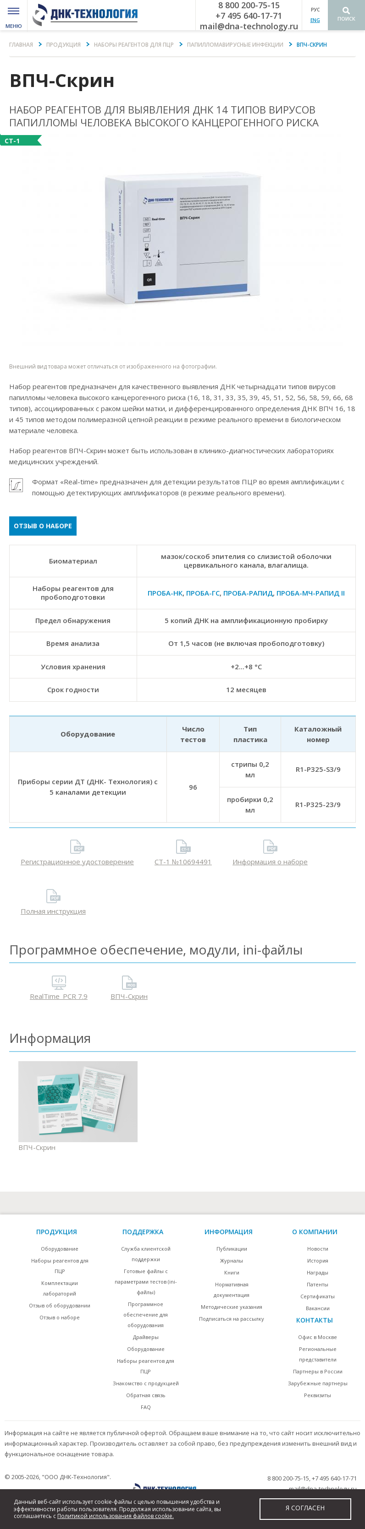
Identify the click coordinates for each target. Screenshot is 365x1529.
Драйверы (146, 1337)
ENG (315, 20)
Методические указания (231, 1306)
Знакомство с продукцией (146, 1383)
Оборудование (59, 1248)
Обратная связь (146, 1395)
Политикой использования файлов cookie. (115, 1516)
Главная (21, 45)
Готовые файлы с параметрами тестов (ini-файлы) (146, 1282)
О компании (314, 1231)
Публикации (231, 1248)
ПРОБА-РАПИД (248, 592)
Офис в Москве (317, 1337)
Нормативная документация (231, 1289)
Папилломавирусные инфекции (235, 45)
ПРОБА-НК (165, 592)
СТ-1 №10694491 (183, 861)
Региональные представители (318, 1354)
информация (229, 1231)
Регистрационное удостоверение (77, 861)
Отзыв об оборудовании (59, 1305)
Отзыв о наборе (43, 525)
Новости (317, 1248)
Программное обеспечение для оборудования (145, 1314)
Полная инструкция (53, 911)
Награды (317, 1272)
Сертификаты (317, 1296)
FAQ (146, 1407)
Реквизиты (317, 1395)
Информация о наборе (270, 861)
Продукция (63, 45)
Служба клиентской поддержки (146, 1254)
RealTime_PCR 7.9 (59, 996)
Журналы (231, 1260)
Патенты (317, 1284)
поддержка (142, 1231)
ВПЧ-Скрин (129, 996)
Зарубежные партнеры (318, 1383)
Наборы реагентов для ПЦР (134, 45)
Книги (231, 1272)
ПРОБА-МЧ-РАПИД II (311, 592)
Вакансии (318, 1308)
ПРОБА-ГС (203, 592)
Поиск (346, 18)
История (317, 1260)
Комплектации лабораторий (59, 1288)
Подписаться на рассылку (231, 1318)
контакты (314, 1320)
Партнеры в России (318, 1371)
